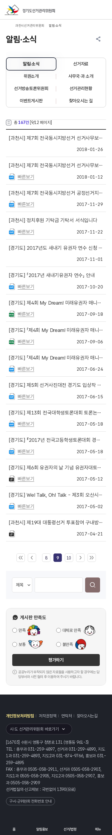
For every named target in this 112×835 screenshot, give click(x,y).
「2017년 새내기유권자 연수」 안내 (52, 275)
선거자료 (80, 64)
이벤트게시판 (31, 101)
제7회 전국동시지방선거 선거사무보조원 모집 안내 (56, 165)
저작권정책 (47, 715)
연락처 (66, 715)
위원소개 (31, 76)
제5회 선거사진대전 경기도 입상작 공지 (56, 385)
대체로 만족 (71, 630)
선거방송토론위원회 (31, 88)
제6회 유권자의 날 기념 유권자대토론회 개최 (56, 468)
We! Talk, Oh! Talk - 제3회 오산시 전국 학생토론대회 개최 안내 (56, 495)
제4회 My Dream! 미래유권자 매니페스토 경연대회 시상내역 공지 (56, 303)
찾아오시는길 (87, 715)
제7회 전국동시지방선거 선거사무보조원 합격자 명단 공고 (56, 138)
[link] (57, 558)
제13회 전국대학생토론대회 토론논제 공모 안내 (56, 413)
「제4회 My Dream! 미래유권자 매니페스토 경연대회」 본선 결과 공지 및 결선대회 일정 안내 (56, 330)
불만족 (67, 644)
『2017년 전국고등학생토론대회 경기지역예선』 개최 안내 (56, 440)
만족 (22, 630)
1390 (61, 789)
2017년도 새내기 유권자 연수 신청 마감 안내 (56, 248)
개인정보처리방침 (20, 715)
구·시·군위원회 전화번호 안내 (30, 801)
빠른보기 (26, 177)
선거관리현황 (81, 88)
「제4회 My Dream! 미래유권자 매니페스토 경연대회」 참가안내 (56, 358)
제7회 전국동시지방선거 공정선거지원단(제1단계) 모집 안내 (56, 193)
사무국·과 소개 (80, 76)
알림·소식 (31, 64)
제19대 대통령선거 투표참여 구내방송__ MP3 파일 (56, 523)
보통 (22, 644)
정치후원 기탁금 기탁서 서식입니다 (53, 220)
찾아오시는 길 (81, 101)
